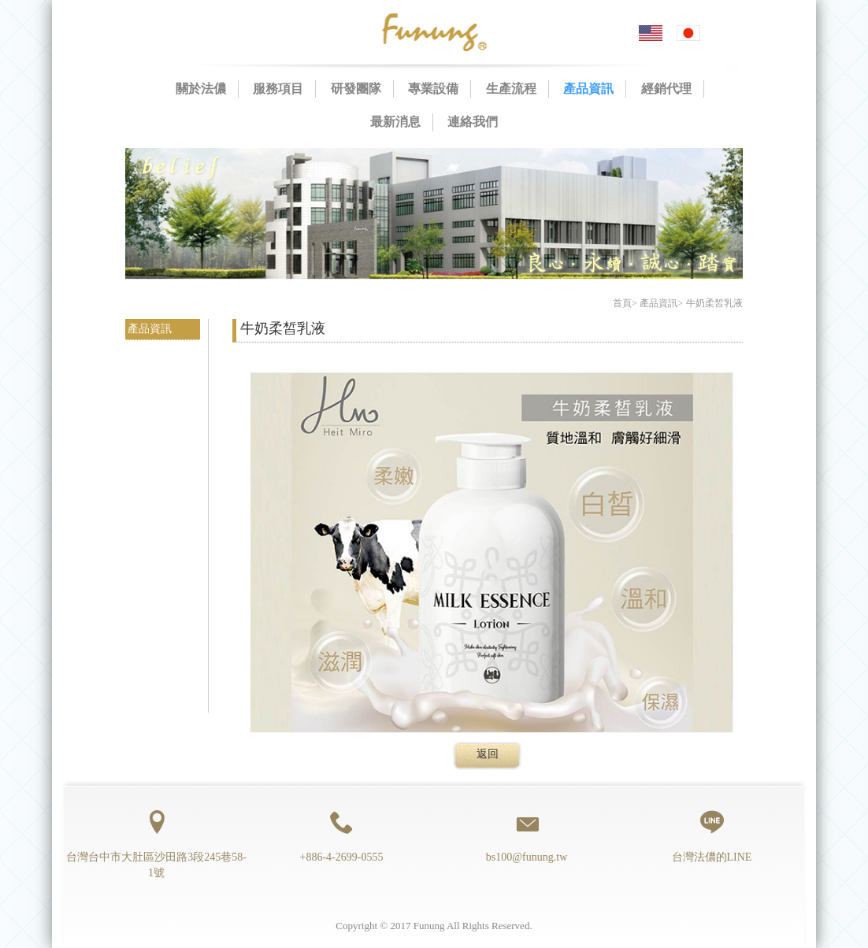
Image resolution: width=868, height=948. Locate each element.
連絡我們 (472, 121)
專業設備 (433, 88)
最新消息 (395, 121)
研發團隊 (356, 88)
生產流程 (511, 88)
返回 (488, 754)
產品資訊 (588, 88)
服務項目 (278, 88)
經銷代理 (666, 88)
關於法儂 (201, 88)
